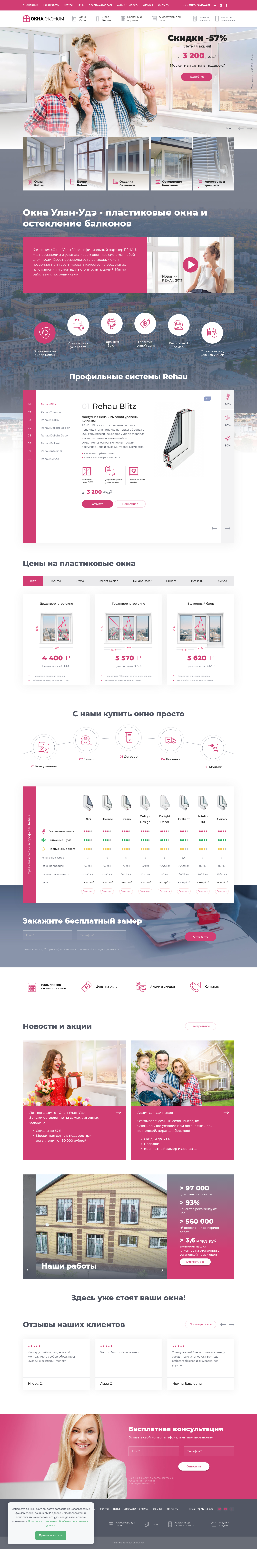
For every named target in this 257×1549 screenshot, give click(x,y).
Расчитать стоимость (201, 18)
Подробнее (197, 76)
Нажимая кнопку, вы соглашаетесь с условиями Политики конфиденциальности (150, 1480)
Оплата (152, 1523)
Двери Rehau (103, 18)
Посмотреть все (201, 1323)
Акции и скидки (220, 1523)
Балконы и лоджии (131, 18)
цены (116, 1508)
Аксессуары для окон (166, 18)
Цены (82, 4)
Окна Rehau (80, 18)
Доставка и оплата (102, 4)
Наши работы (52, 4)
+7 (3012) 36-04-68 (196, 5)
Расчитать (97, 503)
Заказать (88, 890)
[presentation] (214, 527)
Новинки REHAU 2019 (172, 278)
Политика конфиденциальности (128, 1542)
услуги (104, 1508)
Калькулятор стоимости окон (181, 1523)
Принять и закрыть (51, 1535)
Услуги (69, 4)
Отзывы (149, 4)
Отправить (200, 936)
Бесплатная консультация (225, 18)
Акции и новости (129, 4)
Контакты (165, 4)
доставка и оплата (136, 1508)
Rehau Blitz (114, 405)
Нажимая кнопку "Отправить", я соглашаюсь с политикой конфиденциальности (71, 948)
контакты (172, 1508)
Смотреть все (200, 1025)
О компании (31, 4)
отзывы (157, 1508)
